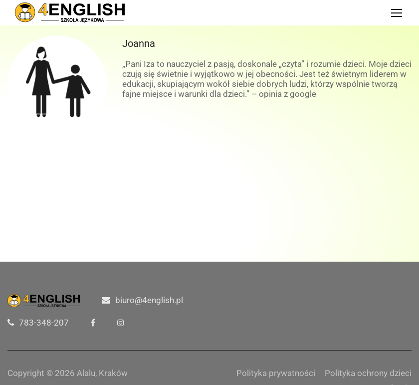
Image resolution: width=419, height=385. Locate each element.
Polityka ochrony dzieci (368, 373)
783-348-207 (44, 323)
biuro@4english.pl (149, 300)
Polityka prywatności (275, 373)
